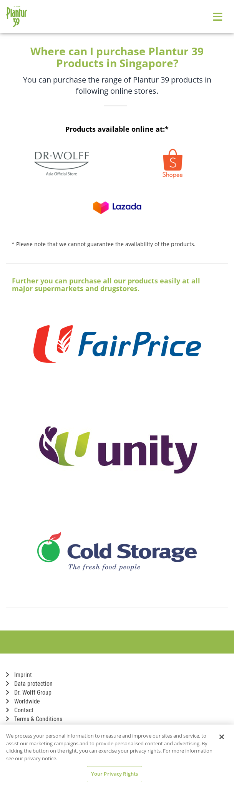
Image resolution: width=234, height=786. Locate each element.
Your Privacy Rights (114, 773)
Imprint (19, 674)
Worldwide (23, 701)
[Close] (221, 736)
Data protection (29, 683)
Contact (19, 710)
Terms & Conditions (34, 719)
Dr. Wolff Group (28, 692)
